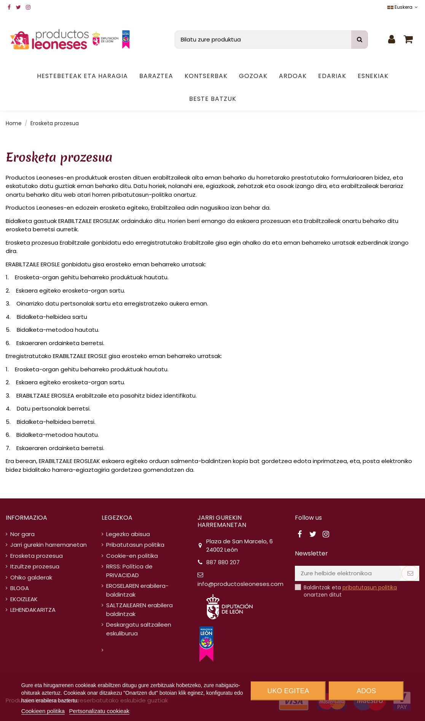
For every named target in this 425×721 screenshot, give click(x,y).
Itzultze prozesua (34, 566)
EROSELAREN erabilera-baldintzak (137, 590)
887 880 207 (223, 562)
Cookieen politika (43, 711)
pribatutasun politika (369, 587)
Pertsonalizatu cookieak (99, 711)
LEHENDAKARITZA (33, 610)
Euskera (403, 7)
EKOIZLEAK (24, 599)
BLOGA (19, 588)
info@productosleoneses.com (240, 584)
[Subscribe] (410, 573)
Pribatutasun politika (135, 545)
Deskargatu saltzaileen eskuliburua (138, 629)
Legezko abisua (128, 534)
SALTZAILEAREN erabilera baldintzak (139, 609)
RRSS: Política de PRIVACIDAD (129, 570)
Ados (366, 691)
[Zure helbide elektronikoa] (348, 573)
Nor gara (22, 534)
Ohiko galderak (31, 577)
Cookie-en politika (132, 556)
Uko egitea (288, 691)
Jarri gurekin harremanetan (48, 545)
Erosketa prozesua (36, 556)
